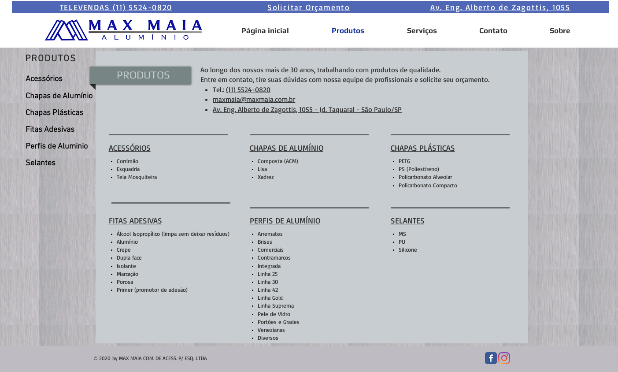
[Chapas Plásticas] (59, 113)
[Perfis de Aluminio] (59, 147)
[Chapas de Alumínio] (59, 96)
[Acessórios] (59, 79)
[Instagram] (504, 358)
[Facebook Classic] (491, 358)
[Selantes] (59, 163)
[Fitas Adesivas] (59, 130)
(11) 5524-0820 (248, 89)
